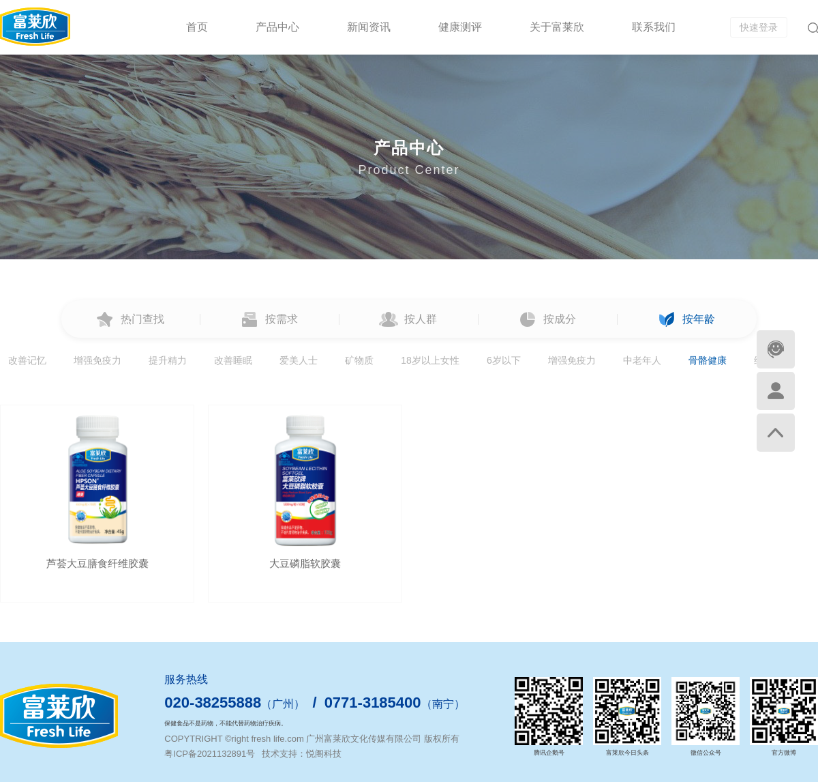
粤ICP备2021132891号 (209, 754)
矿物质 (359, 360)
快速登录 (759, 27)
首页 (197, 27)
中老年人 (642, 360)
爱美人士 (298, 360)
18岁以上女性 (430, 360)
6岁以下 (504, 360)
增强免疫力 (97, 360)
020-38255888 (212, 702)
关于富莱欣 (557, 27)
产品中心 (277, 27)
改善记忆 (27, 360)
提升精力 (168, 360)
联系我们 (654, 27)
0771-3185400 (372, 702)
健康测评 (460, 27)
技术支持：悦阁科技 (302, 754)
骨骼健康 (707, 360)
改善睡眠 (233, 360)
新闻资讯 (369, 27)
